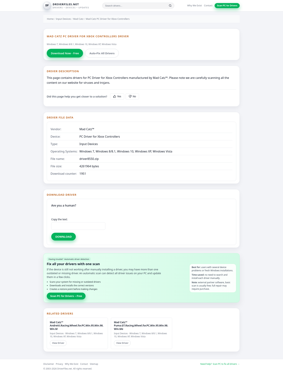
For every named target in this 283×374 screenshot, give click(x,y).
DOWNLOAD (63, 236)
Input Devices (63, 18)
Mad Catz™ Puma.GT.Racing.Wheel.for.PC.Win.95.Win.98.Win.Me (141, 325)
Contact (208, 5)
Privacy (59, 364)
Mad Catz (78, 18)
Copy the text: (59, 219)
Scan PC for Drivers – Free (66, 296)
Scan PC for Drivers (227, 5)
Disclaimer (48, 364)
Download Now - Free (65, 53)
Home (50, 18)
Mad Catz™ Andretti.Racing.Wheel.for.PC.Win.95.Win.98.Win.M (76, 325)
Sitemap (94, 364)
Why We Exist (194, 5)
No (132, 96)
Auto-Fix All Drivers (101, 53)
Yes (117, 96)
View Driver (58, 343)
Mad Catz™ (86, 129)
